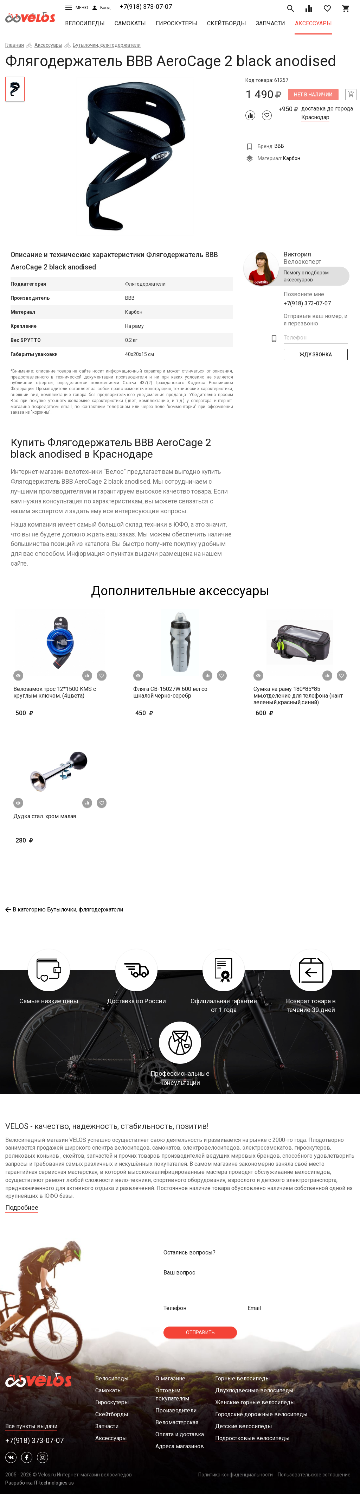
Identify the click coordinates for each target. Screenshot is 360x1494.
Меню (76, 8)
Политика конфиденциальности (235, 1474)
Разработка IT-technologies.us (39, 1483)
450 (164, 713)
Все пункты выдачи (31, 1426)
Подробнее (21, 1207)
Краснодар (315, 117)
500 (44, 713)
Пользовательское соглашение (314, 1474)
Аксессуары (313, 23)
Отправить (200, 1332)
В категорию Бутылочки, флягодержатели (64, 909)
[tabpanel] (134, 156)
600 (285, 713)
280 (35, 840)
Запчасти (270, 23)
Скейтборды (226, 23)
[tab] (15, 89)
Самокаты (130, 23)
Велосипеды (85, 23)
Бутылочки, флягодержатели (107, 45)
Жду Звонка (316, 354)
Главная (14, 45)
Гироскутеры (176, 23)
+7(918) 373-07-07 (146, 6)
